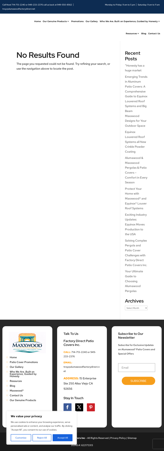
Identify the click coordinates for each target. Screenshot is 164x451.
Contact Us (154, 33)
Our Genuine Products (55, 21)
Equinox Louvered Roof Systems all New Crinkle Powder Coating (135, 141)
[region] (41, 428)
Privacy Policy (118, 438)
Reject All (42, 437)
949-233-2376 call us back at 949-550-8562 (50, 4)
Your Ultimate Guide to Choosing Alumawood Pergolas (134, 281)
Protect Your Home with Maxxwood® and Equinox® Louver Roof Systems (136, 198)
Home (37, 21)
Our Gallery (92, 21)
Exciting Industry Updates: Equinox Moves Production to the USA (136, 224)
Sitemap (132, 438)
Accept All (62, 437)
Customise (20, 437)
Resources (131, 33)
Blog (143, 33)
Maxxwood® (17, 390)
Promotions (77, 21)
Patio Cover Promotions (24, 361)
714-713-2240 (18, 4)
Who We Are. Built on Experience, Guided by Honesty (129, 21)
